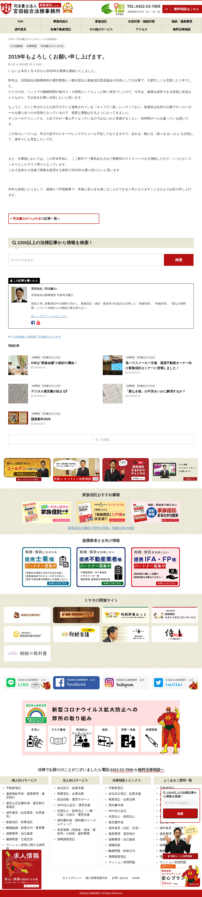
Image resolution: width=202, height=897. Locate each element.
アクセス (141, 29)
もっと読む (102, 439)
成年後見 (20, 29)
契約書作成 (115, 805)
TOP (20, 21)
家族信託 (101, 21)
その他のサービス (101, 29)
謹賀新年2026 (41, 419)
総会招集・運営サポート (73, 799)
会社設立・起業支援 (70, 788)
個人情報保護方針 (97, 877)
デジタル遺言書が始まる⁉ (49, 391)
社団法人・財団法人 (121, 816)
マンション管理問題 (121, 862)
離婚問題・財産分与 (121, 850)
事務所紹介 (60, 21)
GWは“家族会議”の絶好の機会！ (54, 363)
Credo (136, 877)
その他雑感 (18, 336)
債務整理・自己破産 (19, 833)
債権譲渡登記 (66, 839)
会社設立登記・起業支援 (124, 793)
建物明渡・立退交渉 (19, 839)
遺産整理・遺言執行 (121, 833)
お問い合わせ (120, 877)
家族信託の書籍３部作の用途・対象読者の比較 (101, 528)
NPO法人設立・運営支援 (73, 805)
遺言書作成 (115, 822)
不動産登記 (13, 788)
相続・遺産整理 (181, 21)
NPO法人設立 (117, 810)
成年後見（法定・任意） (124, 828)
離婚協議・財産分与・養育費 (25, 827)
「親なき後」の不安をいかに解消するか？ (155, 391)
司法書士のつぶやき (35, 218)
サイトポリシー (72, 877)
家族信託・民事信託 (19, 822)
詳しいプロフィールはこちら (49, 316)
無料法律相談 (182, 29)
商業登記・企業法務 (70, 793)
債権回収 (114, 845)
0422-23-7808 (121, 770)
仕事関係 (31, 336)
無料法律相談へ (151, 770)
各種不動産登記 (60, 29)
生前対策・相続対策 (141, 21)
